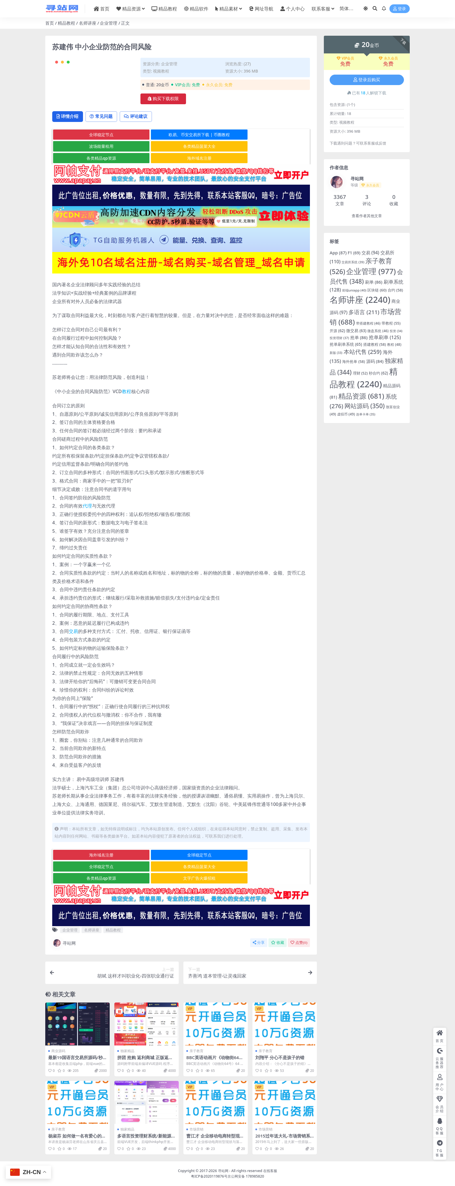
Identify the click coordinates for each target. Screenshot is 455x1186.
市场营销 (196, 1129)
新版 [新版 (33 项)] (336, 353)
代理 (87, 518)
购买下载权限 (163, 98)
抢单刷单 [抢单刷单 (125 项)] (385, 337)
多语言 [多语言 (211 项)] (364, 312)
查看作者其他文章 (367, 216)
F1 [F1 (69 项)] (354, 252)
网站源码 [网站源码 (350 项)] (364, 406)
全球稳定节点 (95, 158)
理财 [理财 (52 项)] (360, 373)
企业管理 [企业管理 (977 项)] (371, 271)
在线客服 (270, 1170)
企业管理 (108, 23)
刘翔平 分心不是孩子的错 (279, 1058)
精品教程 (66, 23)
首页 (49, 23)
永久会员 (388, 58)
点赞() (298, 943)
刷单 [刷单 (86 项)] (373, 282)
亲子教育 (196, 1051)
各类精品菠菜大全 (95, 170)
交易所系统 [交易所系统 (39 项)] (353, 262)
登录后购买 (366, 80)
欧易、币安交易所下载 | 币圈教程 (181, 158)
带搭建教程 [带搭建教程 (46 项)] (368, 323)
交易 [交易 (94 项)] (370, 252)
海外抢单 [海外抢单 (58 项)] (353, 361)
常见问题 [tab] (103, 140)
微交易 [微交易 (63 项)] (356, 330)
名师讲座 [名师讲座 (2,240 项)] (360, 299)
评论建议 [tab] (139, 140)
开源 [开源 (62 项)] (337, 330)
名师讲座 (87, 23)
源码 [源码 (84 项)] (375, 361)
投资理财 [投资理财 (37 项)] (339, 338)
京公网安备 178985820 (246, 1176)
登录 (399, 9)
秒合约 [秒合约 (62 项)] (378, 373)
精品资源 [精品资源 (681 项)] (361, 396)
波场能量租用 (266, 158)
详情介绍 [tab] (68, 140)
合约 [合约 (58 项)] (395, 290)
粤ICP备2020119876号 (209, 1176)
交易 (73, 643)
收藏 (277, 943)
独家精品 (127, 1051)
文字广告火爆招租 (266, 878)
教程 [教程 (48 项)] (394, 344)
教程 (126, 403)
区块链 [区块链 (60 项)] (377, 290)
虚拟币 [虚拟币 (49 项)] (346, 414)
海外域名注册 (266, 170)
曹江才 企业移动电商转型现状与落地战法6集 (215, 1138)
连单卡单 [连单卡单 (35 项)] (365, 414)
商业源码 (58, 1051)
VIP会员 (345, 58)
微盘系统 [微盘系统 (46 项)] (378, 330)
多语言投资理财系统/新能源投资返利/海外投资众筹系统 (146, 1138)
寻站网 (64, 943)
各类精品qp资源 (180, 170)
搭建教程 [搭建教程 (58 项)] (374, 344)
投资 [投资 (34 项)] (396, 331)
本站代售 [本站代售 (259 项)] (363, 352)
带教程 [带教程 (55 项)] (391, 323)
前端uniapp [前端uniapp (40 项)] (354, 290)
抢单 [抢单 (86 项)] (359, 337)
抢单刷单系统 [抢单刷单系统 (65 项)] (346, 344)
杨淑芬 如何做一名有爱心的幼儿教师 (77, 1138)
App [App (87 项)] (338, 252)
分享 (259, 943)
